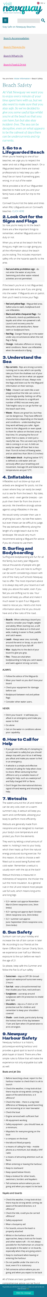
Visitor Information (22, 78)
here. (27, 1289)
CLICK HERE (18, 211)
